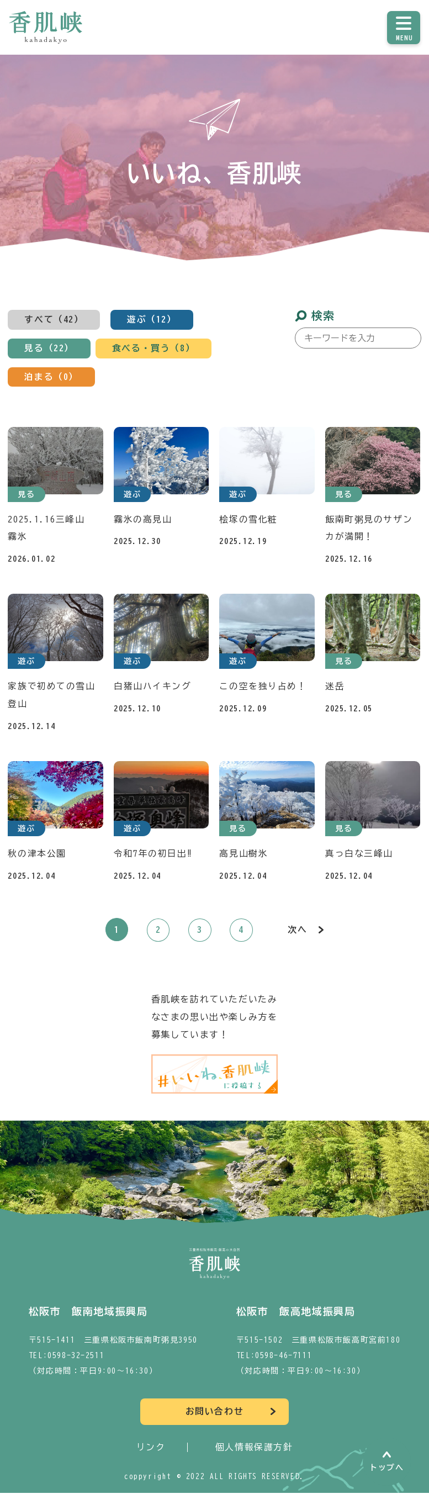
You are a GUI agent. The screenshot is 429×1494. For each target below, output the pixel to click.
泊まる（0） (51, 377)
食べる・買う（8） (153, 348)
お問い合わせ (215, 1412)
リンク (150, 1448)
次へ (297, 931)
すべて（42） (53, 319)
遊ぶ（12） (152, 319)
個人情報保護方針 (254, 1448)
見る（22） (49, 348)
